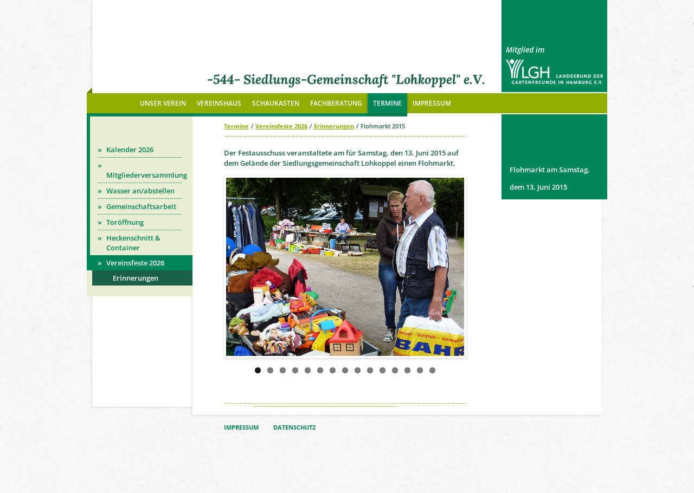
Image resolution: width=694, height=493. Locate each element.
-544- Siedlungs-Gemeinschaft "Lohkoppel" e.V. (346, 79)
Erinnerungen (334, 126)
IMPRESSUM (241, 427)
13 (407, 370)
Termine (236, 126)
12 (395, 370)
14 (420, 370)
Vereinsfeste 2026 (281, 126)
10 (370, 370)
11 (382, 370)
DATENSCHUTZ (294, 427)
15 (432, 370)
